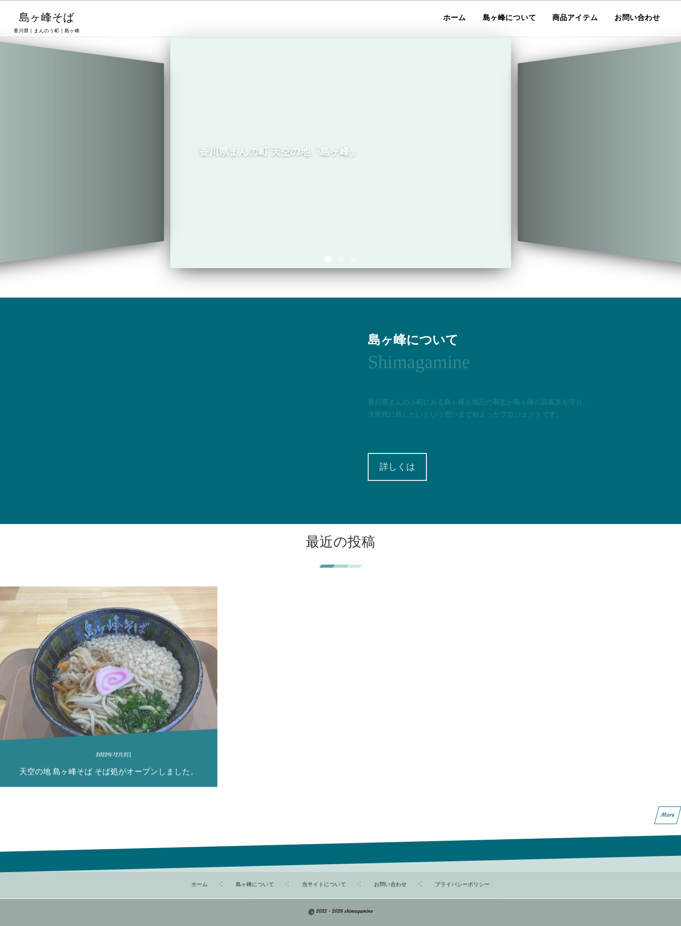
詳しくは (397, 466)
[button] (328, 259)
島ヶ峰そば (46, 17)
